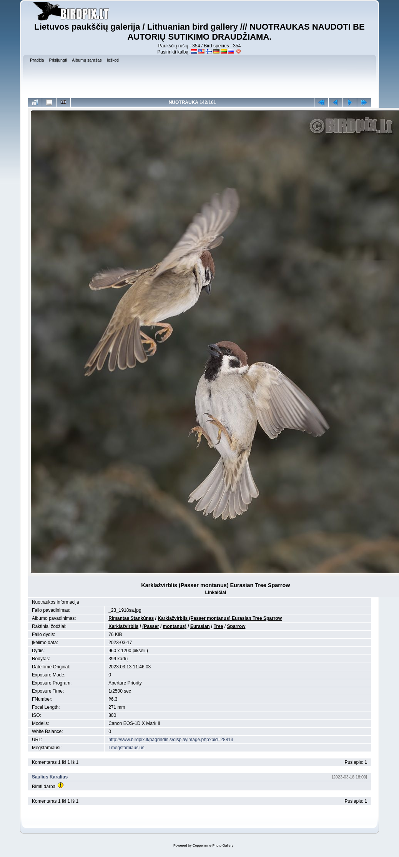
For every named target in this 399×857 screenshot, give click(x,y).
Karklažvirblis (123, 626)
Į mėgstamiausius (126, 747)
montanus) (174, 626)
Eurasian (200, 626)
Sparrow (236, 626)
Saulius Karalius (50, 777)
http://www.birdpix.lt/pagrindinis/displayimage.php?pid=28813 (170, 739)
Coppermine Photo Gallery (213, 845)
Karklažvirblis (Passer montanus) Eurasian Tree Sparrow (220, 618)
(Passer (150, 626)
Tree (218, 626)
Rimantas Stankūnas (131, 618)
